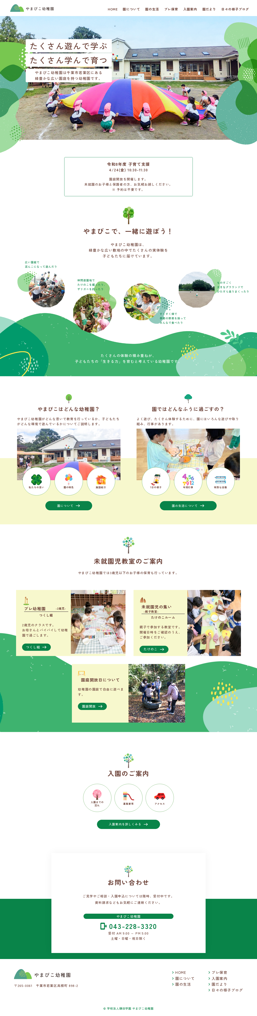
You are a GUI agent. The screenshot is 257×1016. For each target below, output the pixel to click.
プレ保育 (171, 9)
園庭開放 (92, 707)
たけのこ (154, 649)
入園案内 (190, 9)
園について (131, 9)
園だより (209, 9)
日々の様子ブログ (235, 9)
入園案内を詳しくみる (128, 827)
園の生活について (188, 505)
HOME (113, 9)
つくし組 (36, 647)
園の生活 (152, 9)
